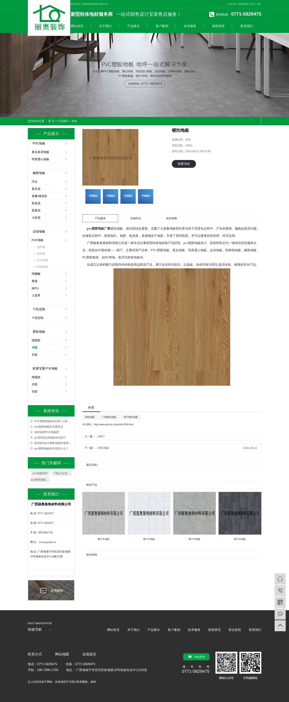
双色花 (36, 203)
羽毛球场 (42, 266)
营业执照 (234, 629)
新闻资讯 (218, 26)
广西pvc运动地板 (62, 473)
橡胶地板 (39, 173)
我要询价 (184, 163)
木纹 (74, 121)
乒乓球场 (42, 260)
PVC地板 (39, 143)
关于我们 (105, 26)
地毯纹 (36, 340)
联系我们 (247, 26)
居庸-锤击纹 (39, 196)
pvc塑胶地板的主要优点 (48, 426)
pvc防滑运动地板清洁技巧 (50, 437)
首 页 (51, 121)
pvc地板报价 (40, 473)
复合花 (36, 188)
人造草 (36, 295)
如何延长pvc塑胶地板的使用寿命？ (53, 443)
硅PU (35, 288)
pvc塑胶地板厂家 (40, 479)
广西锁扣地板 (109, 417)
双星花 (36, 210)
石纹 (35, 354)
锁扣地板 (90, 417)
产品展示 (133, 26)
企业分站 (232, 4)
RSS (252, 4)
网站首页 (77, 26)
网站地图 (243, 4)
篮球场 (41, 246)
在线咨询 (199, 656)
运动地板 (39, 231)
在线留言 (89, 654)
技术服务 (190, 26)
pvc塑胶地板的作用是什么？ (51, 448)
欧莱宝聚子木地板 (45, 368)
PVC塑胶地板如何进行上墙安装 (53, 421)
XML (258, 4)
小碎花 (36, 217)
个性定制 (39, 309)
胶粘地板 (39, 331)
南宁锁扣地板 (131, 417)
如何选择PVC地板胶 (46, 432)
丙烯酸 (36, 273)
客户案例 (162, 26)
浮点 (35, 181)
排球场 (41, 253)
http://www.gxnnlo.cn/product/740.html (114, 424)
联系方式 (35, 654)
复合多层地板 (40, 152)
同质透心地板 (40, 159)
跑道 (35, 281)
